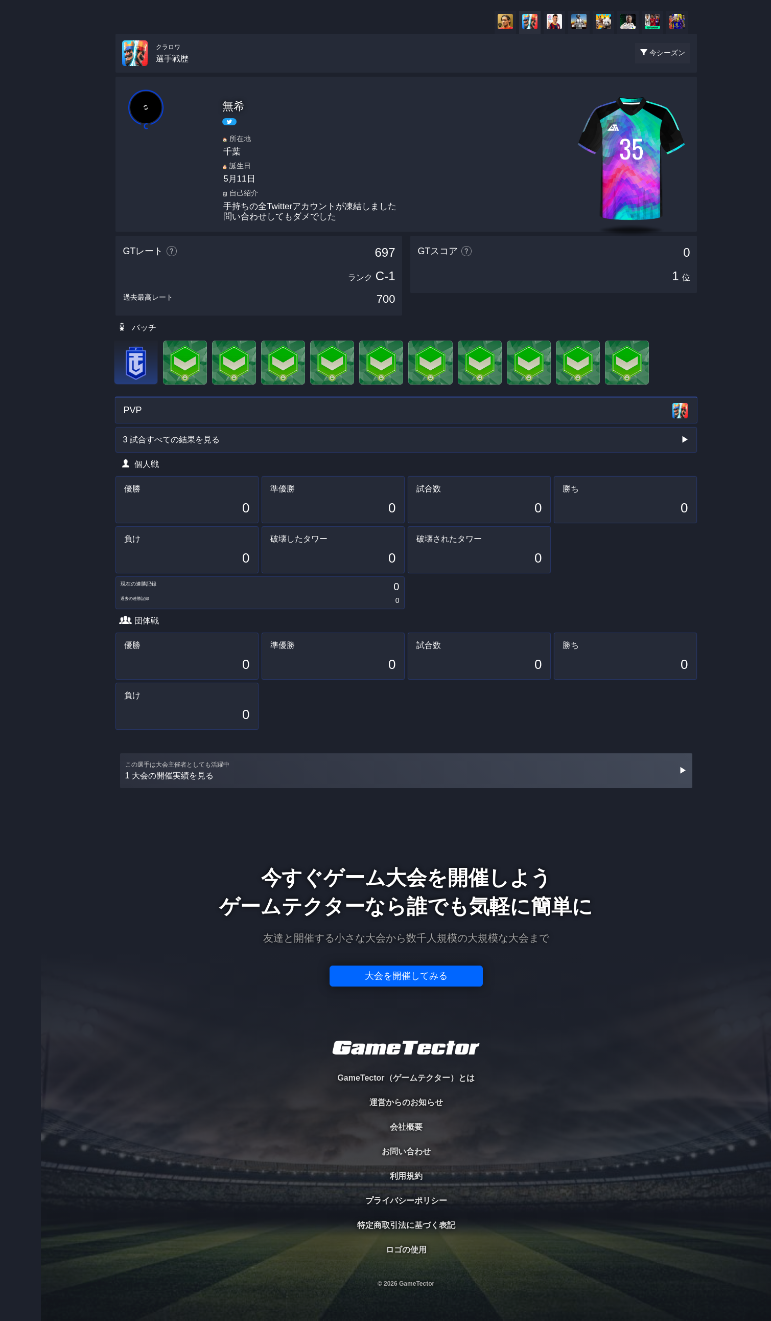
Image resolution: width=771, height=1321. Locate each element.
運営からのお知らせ (406, 1102)
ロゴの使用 (406, 1249)
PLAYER (21, 114)
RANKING (20, 198)
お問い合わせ (406, 1151)
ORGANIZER (20, 156)
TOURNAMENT (20, 72)
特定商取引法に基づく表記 (406, 1225)
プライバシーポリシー (406, 1200)
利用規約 (406, 1176)
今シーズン (667, 52)
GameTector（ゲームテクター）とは (405, 1077)
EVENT (20, 240)
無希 (233, 106)
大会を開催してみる (406, 976)
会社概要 (406, 1127)
